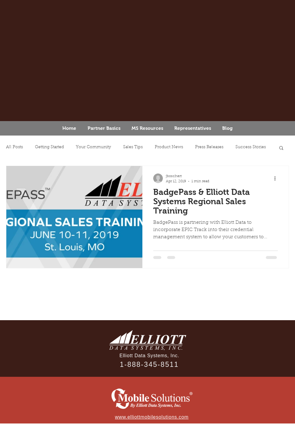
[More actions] (277, 178)
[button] (281, 148)
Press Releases (209, 147)
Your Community (93, 147)
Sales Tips (133, 147)
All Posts (14, 147)
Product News (169, 147)
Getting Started (49, 147)
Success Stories (250, 147)
